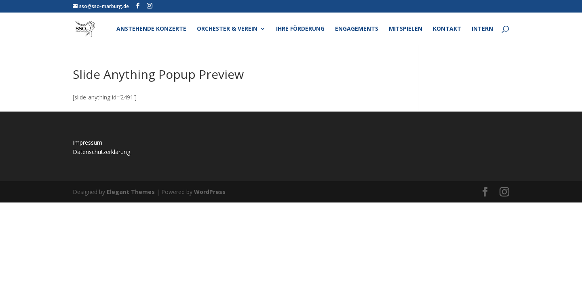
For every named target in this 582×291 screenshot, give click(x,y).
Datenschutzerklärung (101, 152)
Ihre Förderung (300, 29)
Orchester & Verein (227, 29)
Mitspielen (405, 29)
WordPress (210, 192)
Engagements (356, 29)
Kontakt (447, 29)
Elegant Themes (131, 192)
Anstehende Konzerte (151, 29)
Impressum (87, 142)
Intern (482, 29)
